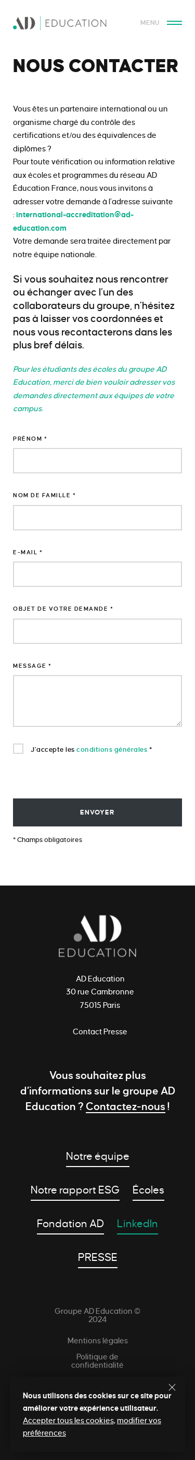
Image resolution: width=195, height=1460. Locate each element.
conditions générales (111, 749)
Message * (32, 666)
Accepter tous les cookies (68, 1420)
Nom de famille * (44, 495)
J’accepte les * (82, 748)
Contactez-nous (125, 1106)
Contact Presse (100, 1032)
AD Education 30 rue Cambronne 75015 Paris (100, 992)
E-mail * (28, 552)
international (39, 214)
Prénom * (30, 439)
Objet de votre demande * (63, 609)
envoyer (97, 812)
